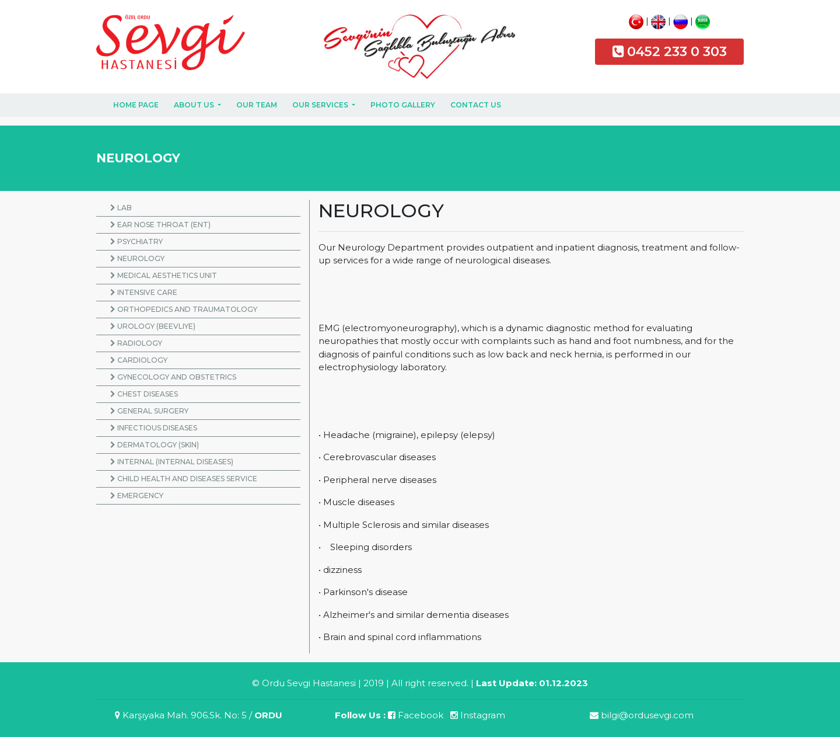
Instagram (477, 715)
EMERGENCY (136, 495)
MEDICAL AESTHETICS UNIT (163, 275)
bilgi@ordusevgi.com (642, 715)
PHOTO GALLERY (402, 104)
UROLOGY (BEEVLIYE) (152, 326)
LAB (121, 207)
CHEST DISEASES (144, 394)
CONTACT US (475, 104)
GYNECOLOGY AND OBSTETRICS (173, 377)
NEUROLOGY (137, 258)
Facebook (415, 715)
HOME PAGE (136, 104)
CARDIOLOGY (138, 360)
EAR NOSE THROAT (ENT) (160, 224)
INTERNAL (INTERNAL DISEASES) (171, 461)
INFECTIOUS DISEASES (153, 427)
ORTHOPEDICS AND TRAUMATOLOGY (183, 309)
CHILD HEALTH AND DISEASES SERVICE (183, 478)
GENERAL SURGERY (149, 410)
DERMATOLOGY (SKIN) (154, 444)
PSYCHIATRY (136, 241)
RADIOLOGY (136, 343)
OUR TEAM (256, 104)
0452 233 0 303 (677, 51)
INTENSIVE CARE (143, 292)
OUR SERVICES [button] (321, 104)
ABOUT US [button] (195, 104)
